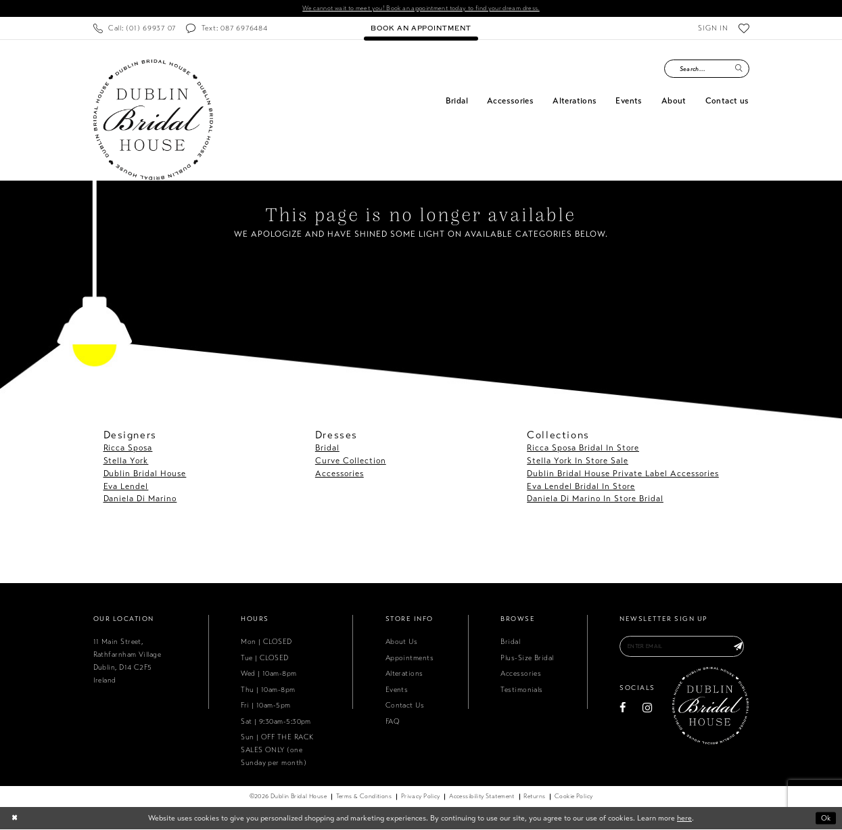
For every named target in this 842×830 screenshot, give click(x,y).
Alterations (404, 674)
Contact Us (405, 705)
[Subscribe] (737, 647)
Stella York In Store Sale (577, 460)
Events (396, 689)
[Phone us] (134, 29)
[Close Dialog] (14, 819)
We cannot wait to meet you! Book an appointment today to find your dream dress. (421, 9)
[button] (713, 29)
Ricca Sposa (128, 448)
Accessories (339, 473)
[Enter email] (684, 647)
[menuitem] (134, 29)
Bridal (327, 448)
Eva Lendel (126, 486)
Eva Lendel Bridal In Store (581, 486)
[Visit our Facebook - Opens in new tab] (622, 709)
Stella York (126, 460)
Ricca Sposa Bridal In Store (583, 448)
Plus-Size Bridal (526, 657)
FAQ (392, 721)
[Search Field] (706, 69)
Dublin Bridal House (145, 473)
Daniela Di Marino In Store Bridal (595, 499)
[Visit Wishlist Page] (743, 28)
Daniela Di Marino (140, 499)
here (684, 818)
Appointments (409, 657)
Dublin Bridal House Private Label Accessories (623, 473)
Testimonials (521, 689)
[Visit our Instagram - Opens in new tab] (647, 709)
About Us (401, 642)
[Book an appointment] (421, 28)
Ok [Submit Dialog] (825, 818)
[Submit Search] (739, 69)
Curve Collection (350, 460)
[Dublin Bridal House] (153, 120)
